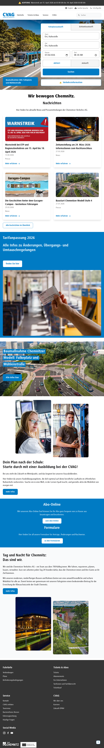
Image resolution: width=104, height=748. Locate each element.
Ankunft (85, 63)
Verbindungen (8, 673)
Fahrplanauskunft (55, 27)
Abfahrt (57, 63)
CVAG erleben (8, 705)
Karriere (56, 705)
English (70, 8)
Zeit (75, 52)
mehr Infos (10, 492)
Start (46, 34)
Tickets (56, 673)
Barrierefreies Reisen (11, 712)
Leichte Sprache (82, 8)
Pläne (5, 676)
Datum (47, 52)
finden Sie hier (12, 264)
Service (45, 15)
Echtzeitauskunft (86, 27)
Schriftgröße (97, 8)
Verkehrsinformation (71, 82)
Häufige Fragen (9, 720)
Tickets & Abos (33, 15)
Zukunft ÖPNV (58, 708)
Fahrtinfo (20, 15)
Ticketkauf (57, 688)
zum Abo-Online (52, 521)
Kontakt (6, 701)
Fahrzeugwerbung (9, 716)
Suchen (71, 72)
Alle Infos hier (12, 377)
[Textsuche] (89, 15)
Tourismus (7, 708)
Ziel (46, 43)
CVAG (54, 15)
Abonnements (58, 676)
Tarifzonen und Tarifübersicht (64, 684)
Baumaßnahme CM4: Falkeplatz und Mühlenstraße (19, 81)
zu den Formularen (52, 541)
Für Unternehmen (60, 680)
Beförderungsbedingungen (13, 680)
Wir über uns (58, 701)
